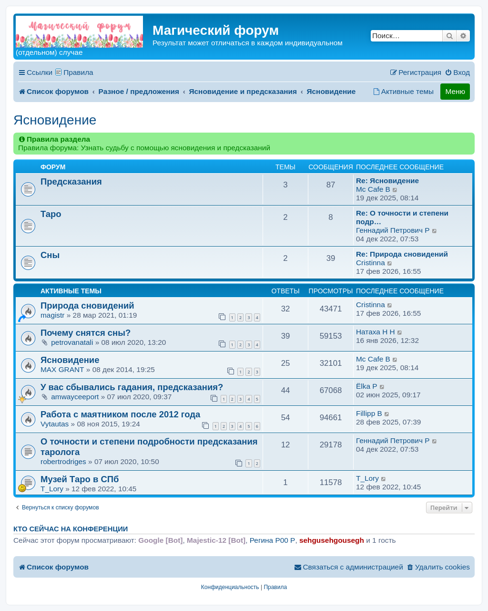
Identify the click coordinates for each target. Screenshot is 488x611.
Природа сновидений (87, 305)
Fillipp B (369, 413)
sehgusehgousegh (331, 540)
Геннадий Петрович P (392, 230)
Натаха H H (375, 332)
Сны (50, 255)
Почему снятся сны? (86, 333)
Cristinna (370, 263)
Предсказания (71, 181)
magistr (52, 315)
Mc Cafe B (373, 189)
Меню (455, 91)
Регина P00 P (272, 540)
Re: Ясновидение (387, 180)
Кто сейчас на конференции (70, 529)
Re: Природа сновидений (402, 254)
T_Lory (52, 489)
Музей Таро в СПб (80, 479)
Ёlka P (366, 386)
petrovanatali (72, 342)
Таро (51, 214)
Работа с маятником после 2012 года (120, 414)
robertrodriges (63, 461)
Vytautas (55, 424)
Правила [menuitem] (78, 72)
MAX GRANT (62, 369)
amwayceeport (75, 397)
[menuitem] (457, 72)
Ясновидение (54, 120)
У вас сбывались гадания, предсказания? (132, 387)
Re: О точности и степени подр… (402, 217)
